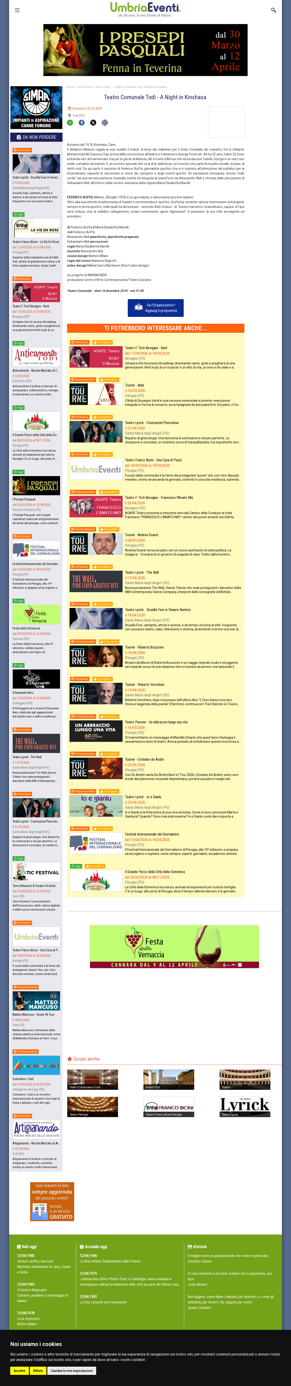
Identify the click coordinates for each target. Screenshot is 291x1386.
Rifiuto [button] (38, 1371)
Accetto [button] (19, 1371)
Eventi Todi (85, 87)
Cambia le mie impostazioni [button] (72, 1371)
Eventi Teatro (103, 87)
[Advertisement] (265, 175)
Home (71, 87)
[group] (145, 50)
